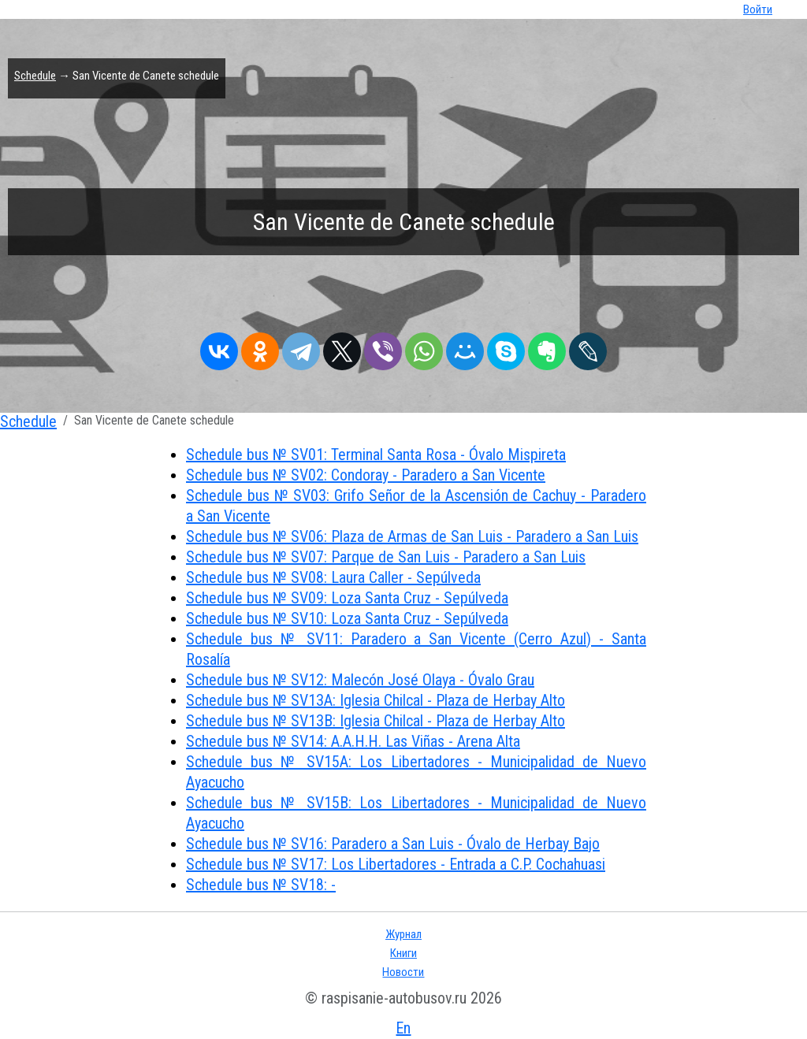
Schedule (35, 76)
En (403, 1028)
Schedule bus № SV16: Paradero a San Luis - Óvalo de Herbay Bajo (393, 843)
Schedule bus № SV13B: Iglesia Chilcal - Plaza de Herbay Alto (375, 720)
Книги (403, 953)
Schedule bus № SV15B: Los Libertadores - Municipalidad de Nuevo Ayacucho (416, 813)
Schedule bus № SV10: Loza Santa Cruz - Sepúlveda (347, 618)
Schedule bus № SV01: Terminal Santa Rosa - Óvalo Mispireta (376, 454)
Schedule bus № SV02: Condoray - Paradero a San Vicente (365, 475)
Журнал (403, 934)
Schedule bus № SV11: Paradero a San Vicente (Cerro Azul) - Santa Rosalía (416, 649)
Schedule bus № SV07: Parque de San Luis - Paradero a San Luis (386, 556)
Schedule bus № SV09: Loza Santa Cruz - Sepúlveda (347, 597)
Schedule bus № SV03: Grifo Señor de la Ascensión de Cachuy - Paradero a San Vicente (416, 505)
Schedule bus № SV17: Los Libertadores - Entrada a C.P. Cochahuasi (395, 864)
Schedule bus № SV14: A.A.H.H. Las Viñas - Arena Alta (353, 741)
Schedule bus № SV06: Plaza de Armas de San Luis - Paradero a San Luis (412, 536)
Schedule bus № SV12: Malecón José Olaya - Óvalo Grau (360, 679)
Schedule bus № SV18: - (261, 884)
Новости (403, 972)
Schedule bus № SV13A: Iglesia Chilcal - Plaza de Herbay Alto (375, 700)
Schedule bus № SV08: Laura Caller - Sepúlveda (333, 577)
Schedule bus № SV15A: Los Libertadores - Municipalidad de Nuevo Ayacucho (416, 772)
